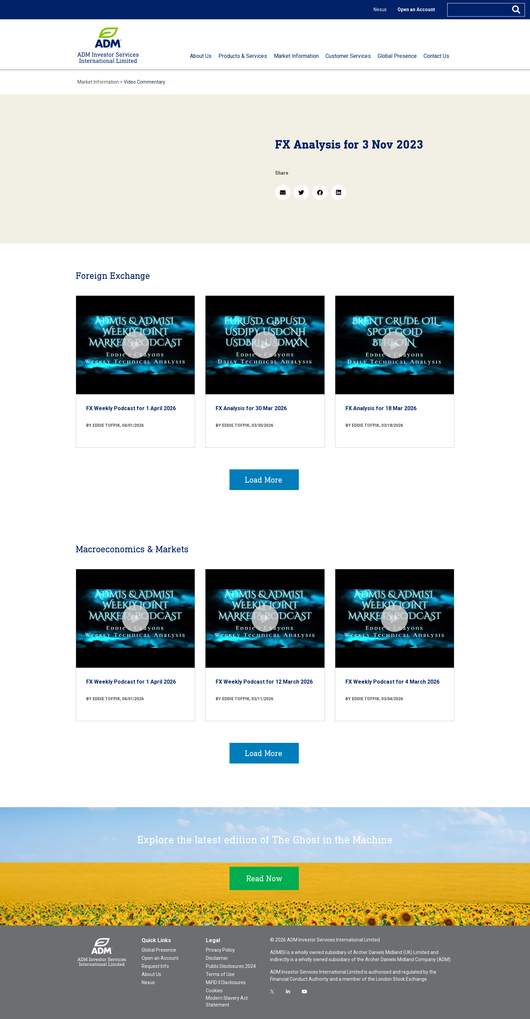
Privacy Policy (220, 950)
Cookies (214, 990)
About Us (151, 974)
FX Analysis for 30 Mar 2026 (251, 408)
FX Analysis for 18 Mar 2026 (380, 408)
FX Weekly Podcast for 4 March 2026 (392, 682)
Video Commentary (144, 82)
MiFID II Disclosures (226, 982)
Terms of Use (220, 974)
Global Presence (159, 950)
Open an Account (416, 9)
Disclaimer (217, 958)
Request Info (155, 966)
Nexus (380, 9)
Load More (263, 480)
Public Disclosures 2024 (231, 966)
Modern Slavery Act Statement (227, 1001)
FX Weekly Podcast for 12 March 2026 (264, 682)
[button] (282, 192)
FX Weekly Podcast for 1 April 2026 (131, 408)
